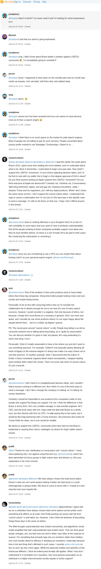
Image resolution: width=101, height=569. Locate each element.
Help (44, 2)
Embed (27, 27)
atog (11, 95)
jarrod (11, 74)
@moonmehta (65, 454)
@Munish (50, 162)
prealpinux (14, 14)
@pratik (12, 507)
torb (11, 288)
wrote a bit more (72, 544)
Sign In (17, 2)
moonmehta (15, 503)
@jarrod (28, 162)
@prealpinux (39, 162)
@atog (12, 162)
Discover (27, 2)
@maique (13, 18)
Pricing (36, 2)
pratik (11, 446)
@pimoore (13, 479)
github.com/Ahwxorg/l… (64, 257)
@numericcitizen (16, 222)
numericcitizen (16, 158)
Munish (12, 35)
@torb (11, 450)
